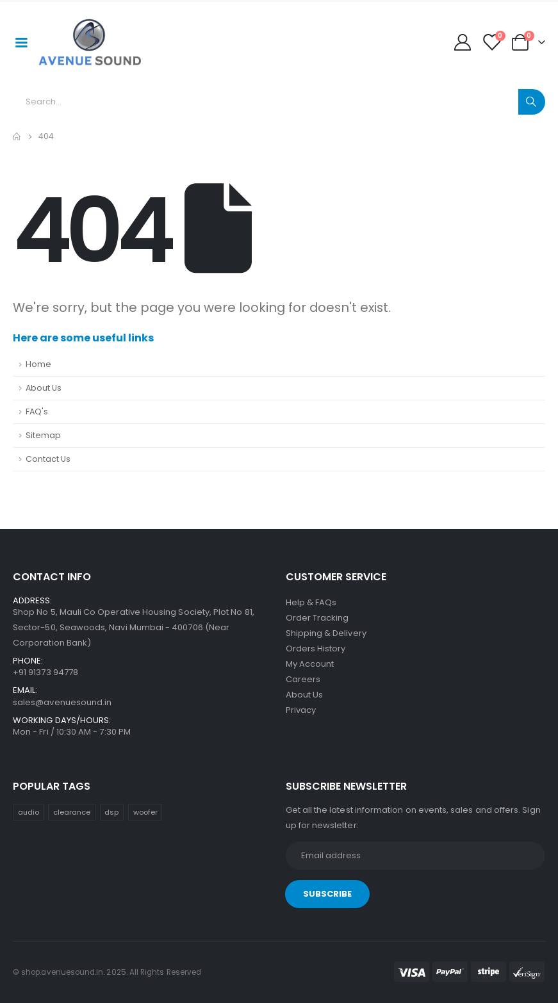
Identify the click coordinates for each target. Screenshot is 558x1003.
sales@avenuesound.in (62, 702)
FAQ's (37, 411)
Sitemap (43, 435)
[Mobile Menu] (21, 42)
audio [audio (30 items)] (28, 812)
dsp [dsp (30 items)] (111, 812)
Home (38, 364)
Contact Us (48, 458)
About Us (44, 387)
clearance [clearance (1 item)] (71, 812)
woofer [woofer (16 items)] (145, 812)
